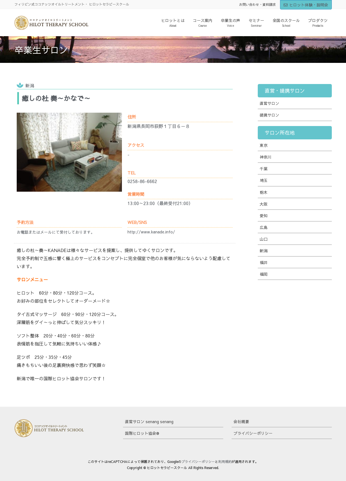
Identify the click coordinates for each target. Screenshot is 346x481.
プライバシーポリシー (253, 433)
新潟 (29, 85)
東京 (264, 145)
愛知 (264, 215)
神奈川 (265, 157)
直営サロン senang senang (149, 421)
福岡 (264, 274)
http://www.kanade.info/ (151, 232)
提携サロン (269, 115)
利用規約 (225, 461)
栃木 (264, 192)
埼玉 (264, 180)
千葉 (264, 168)
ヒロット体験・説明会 (306, 5)
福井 (264, 262)
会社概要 (241, 421)
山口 (264, 239)
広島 (264, 227)
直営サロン (269, 103)
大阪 (264, 204)
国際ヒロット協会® (142, 433)
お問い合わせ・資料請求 (257, 4)
